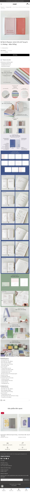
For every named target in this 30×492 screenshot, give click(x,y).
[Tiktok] (8, 458)
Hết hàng (15, 54)
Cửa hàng (18, 490)
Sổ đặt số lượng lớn (4, 469)
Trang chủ (4, 490)
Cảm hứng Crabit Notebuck (6, 465)
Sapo (18, 485)
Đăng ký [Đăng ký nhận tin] (26, 479)
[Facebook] (1, 458)
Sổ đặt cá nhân (4, 471)
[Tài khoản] (28, 4)
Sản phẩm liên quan (15, 408)
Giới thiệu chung (4, 462)
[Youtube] (6, 458)
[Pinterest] (4, 458)
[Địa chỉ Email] (15, 480)
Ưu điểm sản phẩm (4, 464)
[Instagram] (3, 458)
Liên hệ (26, 490)
